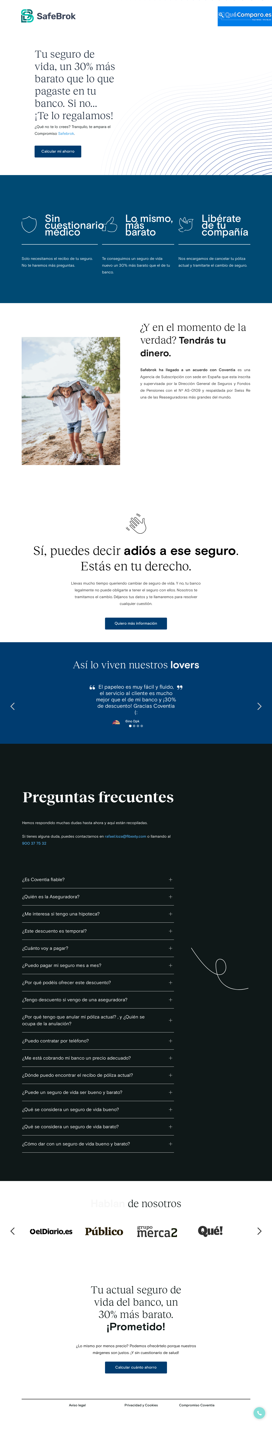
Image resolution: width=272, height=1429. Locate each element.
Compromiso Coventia (197, 1405)
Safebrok (66, 133)
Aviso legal (77, 1405)
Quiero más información (136, 623)
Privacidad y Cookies (141, 1405)
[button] (12, 706)
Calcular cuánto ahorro (136, 1367)
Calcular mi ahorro (57, 151)
